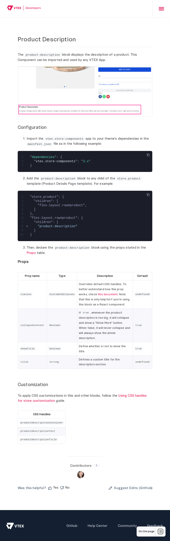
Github (71, 525)
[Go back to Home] (24, 8)
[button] (52, 487)
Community (126, 525)
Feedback (155, 525)
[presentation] (161, 8)
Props (31, 253)
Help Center (97, 525)
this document (108, 294)
